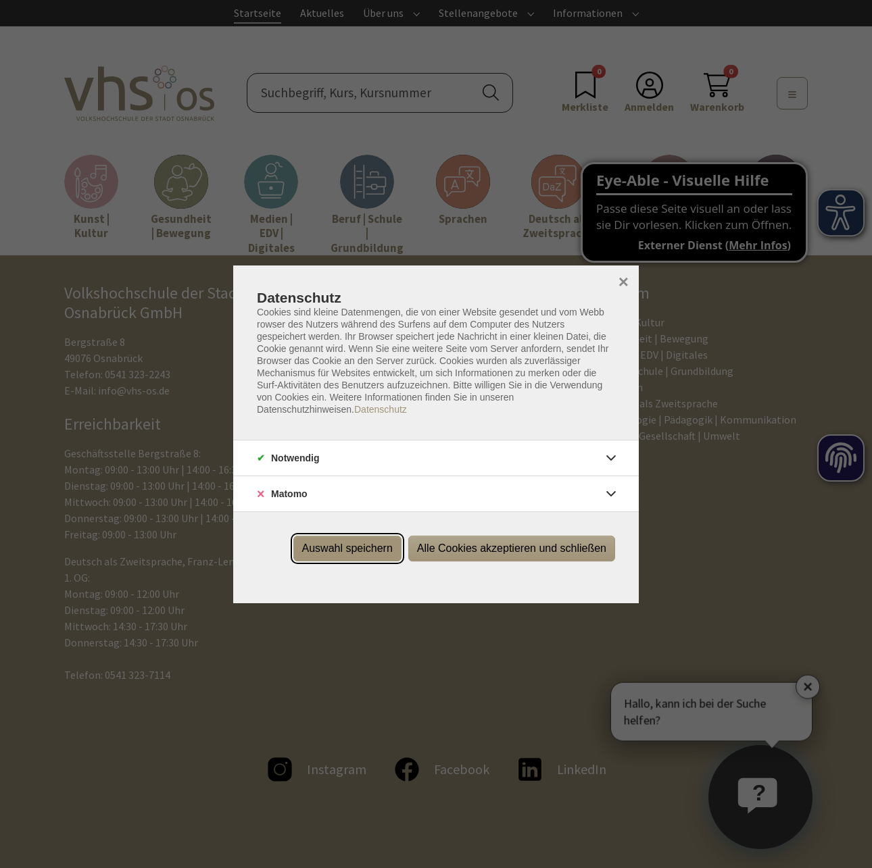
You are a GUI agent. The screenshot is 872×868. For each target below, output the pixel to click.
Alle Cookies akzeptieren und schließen (511, 548)
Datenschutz (380, 409)
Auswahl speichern (347, 548)
